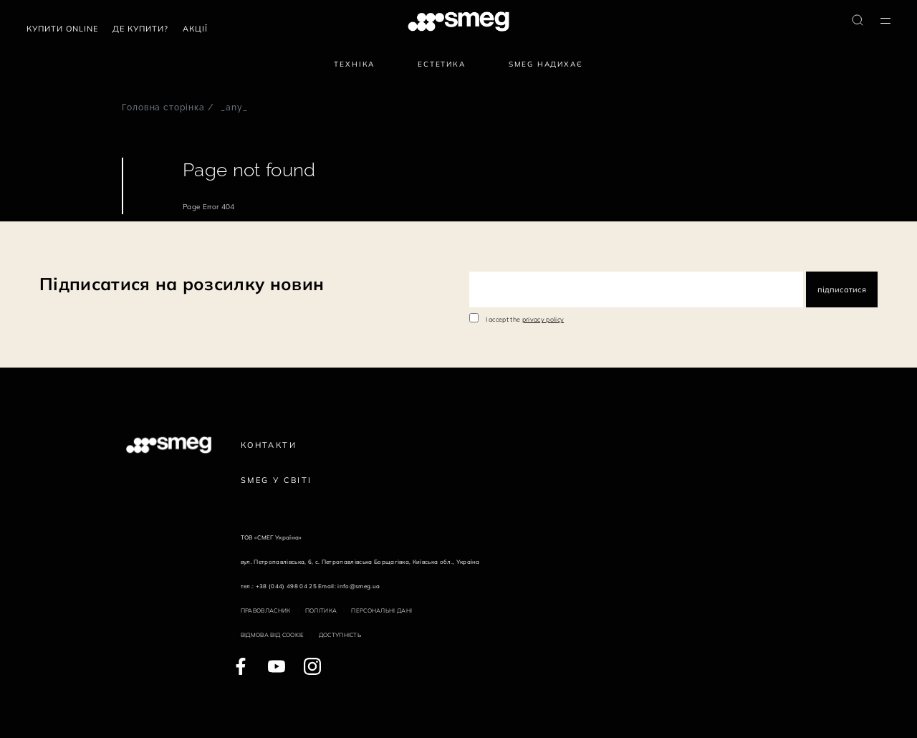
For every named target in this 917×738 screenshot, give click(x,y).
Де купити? (140, 29)
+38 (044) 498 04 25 (286, 586)
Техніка (354, 64)
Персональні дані (381, 610)
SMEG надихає (546, 64)
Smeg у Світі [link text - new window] (276, 480)
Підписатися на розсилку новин (181, 283)
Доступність (340, 634)
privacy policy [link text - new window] (543, 319)
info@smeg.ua (358, 586)
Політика (321, 610)
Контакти (269, 445)
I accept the (525, 319)
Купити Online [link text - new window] (62, 29)
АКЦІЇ (195, 29)
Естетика (442, 64)
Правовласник (266, 610)
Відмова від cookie (272, 634)
